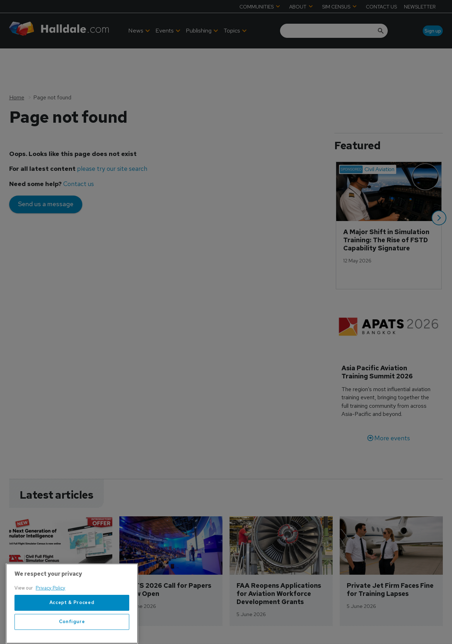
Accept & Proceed (72, 628)
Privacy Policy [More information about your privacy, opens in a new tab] (50, 613)
